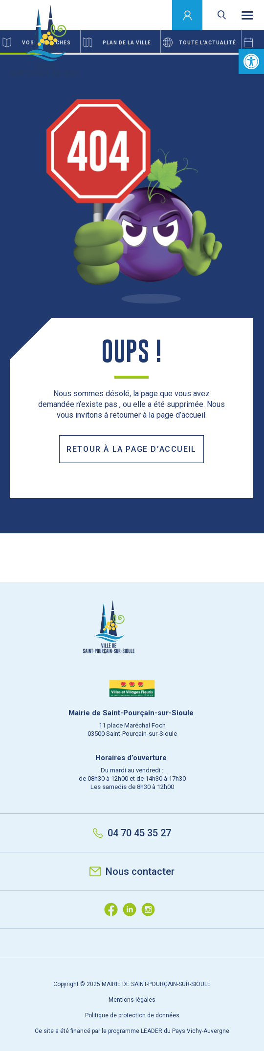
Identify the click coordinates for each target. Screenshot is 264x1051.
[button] (251, 61)
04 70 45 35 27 (132, 833)
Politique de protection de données (132, 1015)
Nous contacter (132, 871)
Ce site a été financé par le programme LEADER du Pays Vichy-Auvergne (132, 1031)
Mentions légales (132, 999)
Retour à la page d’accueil (131, 449)
